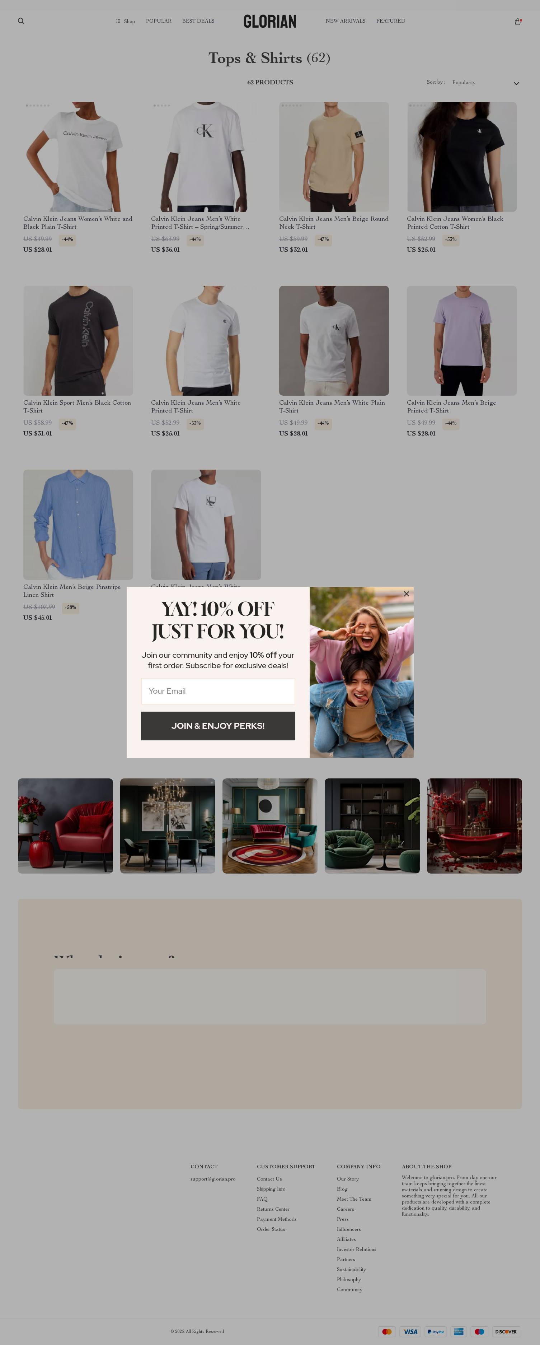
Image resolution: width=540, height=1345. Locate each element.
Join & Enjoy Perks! (218, 725)
